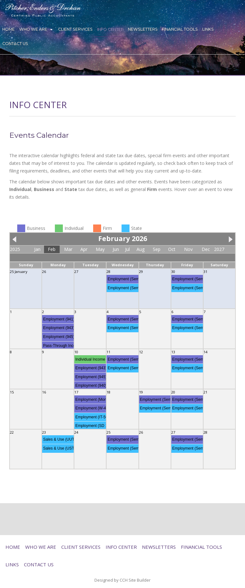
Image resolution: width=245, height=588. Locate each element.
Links (208, 29)
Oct (171, 249)
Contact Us (15, 43)
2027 (219, 249)
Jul (127, 249)
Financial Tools (180, 29)
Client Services (75, 29)
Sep (156, 249)
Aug (141, 249)
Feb (52, 249)
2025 (15, 249)
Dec (206, 249)
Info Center (110, 29)
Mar (68, 249)
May (100, 249)
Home (8, 29)
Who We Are (33, 29)
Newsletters (143, 29)
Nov (188, 249)
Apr (83, 249)
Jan (37, 249)
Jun (116, 249)
